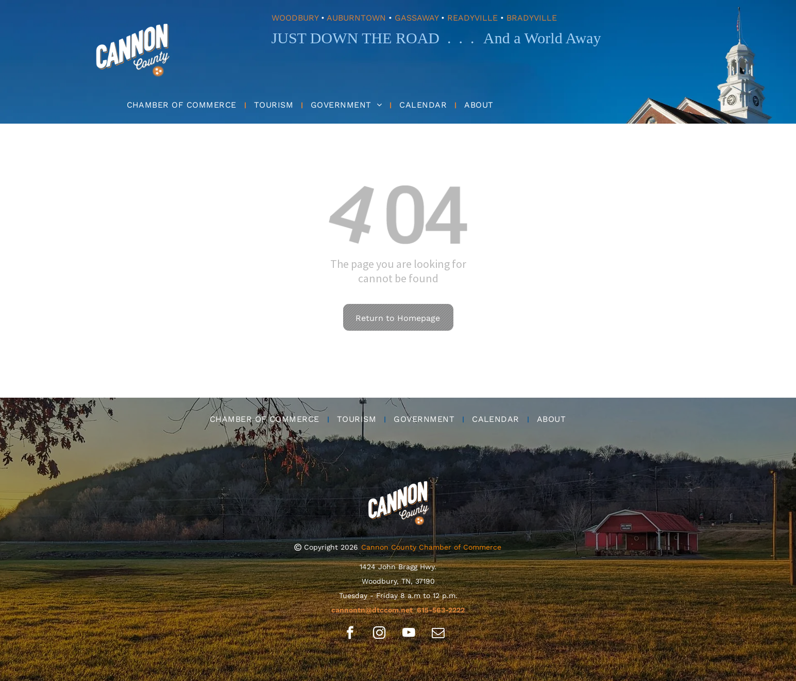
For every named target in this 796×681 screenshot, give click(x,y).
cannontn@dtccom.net (372, 610)
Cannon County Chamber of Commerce (431, 547)
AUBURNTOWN (356, 18)
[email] (438, 634)
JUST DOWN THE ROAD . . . (373, 37)
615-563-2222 (441, 610)
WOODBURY (295, 18)
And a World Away (542, 37)
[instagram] (379, 634)
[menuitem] (182, 104)
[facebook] (350, 634)
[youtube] (408, 634)
